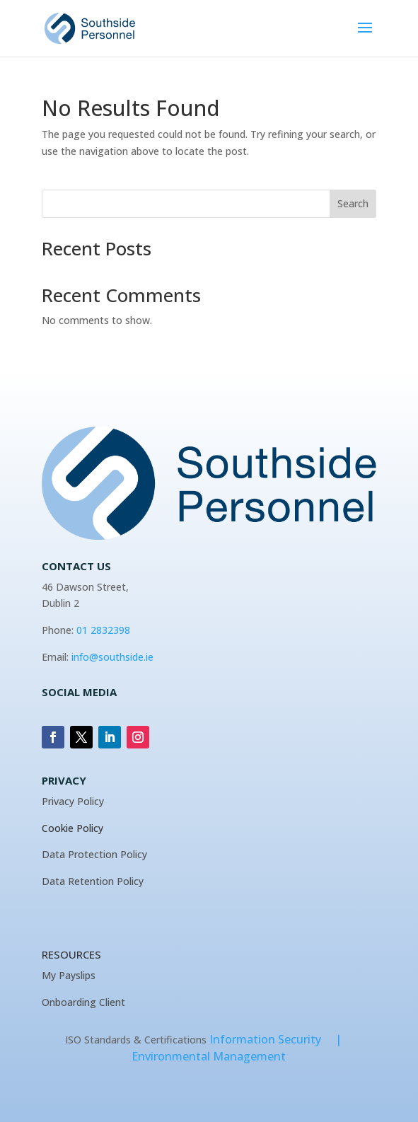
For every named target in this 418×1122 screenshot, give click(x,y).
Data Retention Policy (93, 881)
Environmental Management (209, 1056)
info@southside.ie (112, 657)
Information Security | (281, 1039)
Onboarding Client (83, 1002)
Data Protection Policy (94, 854)
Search (352, 203)
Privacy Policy (73, 801)
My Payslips (68, 975)
